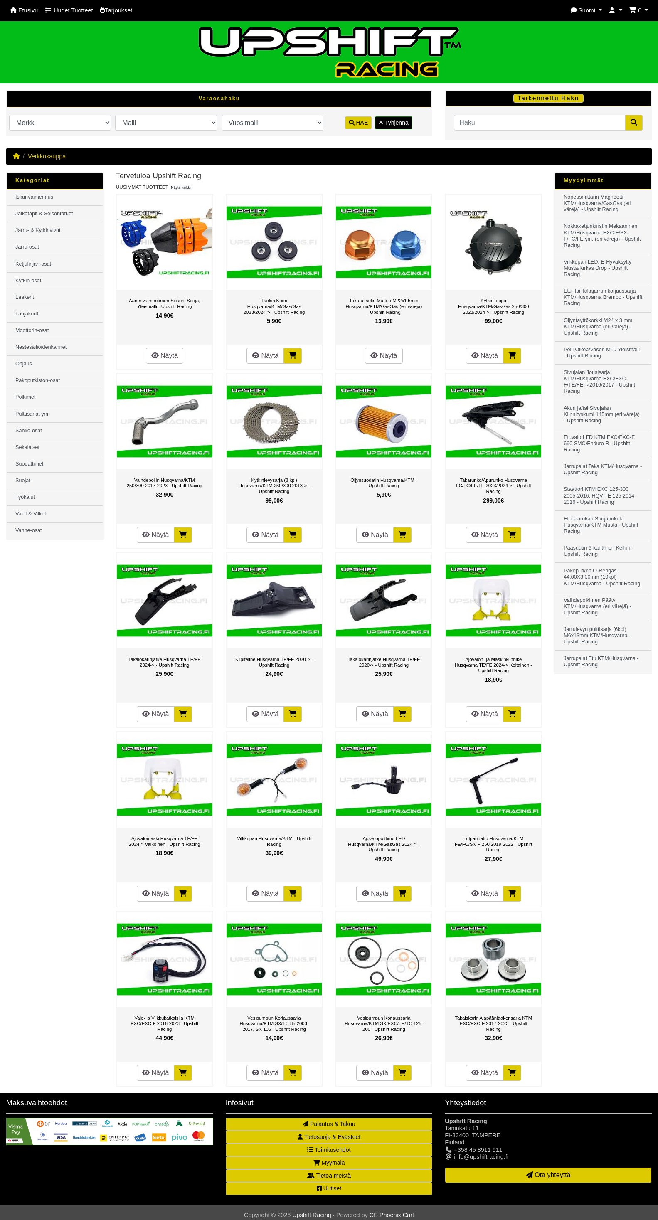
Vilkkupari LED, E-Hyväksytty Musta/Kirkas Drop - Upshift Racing (597, 268)
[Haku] (540, 123)
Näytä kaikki (180, 187)
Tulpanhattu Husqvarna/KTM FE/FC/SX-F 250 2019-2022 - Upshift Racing (493, 844)
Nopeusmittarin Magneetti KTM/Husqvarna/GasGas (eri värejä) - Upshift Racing (597, 203)
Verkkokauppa (47, 156)
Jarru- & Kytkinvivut (37, 230)
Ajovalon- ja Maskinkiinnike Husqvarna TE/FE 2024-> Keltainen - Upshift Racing (493, 665)
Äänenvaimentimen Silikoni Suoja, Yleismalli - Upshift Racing (164, 303)
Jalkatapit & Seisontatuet (44, 214)
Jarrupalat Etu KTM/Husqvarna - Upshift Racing (601, 662)
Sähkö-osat (28, 431)
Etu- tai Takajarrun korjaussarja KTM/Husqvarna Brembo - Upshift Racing (603, 297)
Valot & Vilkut (30, 514)
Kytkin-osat (28, 280)
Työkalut (25, 497)
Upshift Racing (311, 1215)
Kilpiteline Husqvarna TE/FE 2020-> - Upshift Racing (274, 662)
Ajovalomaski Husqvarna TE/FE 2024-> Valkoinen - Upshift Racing (164, 841)
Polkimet (25, 397)
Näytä (164, 355)
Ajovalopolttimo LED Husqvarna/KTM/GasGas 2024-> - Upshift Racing (383, 844)
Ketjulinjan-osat (33, 264)
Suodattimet (29, 464)
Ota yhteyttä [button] (548, 1174)
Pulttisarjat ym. (32, 414)
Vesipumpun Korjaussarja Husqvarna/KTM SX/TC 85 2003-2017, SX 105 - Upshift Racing (273, 1023)
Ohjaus (23, 364)
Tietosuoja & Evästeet (329, 1137)
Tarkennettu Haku (548, 98)
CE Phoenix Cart (392, 1215)
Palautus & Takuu (329, 1124)
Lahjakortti (27, 314)
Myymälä (329, 1162)
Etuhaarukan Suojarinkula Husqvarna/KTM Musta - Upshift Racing (601, 525)
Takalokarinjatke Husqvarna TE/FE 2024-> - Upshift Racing (164, 662)
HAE (358, 122)
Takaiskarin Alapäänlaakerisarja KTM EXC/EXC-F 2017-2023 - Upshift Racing (493, 1023)
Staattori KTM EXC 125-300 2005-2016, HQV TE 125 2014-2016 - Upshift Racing (600, 495)
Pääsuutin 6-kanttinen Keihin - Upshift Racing (598, 551)
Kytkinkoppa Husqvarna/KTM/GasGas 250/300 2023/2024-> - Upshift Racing (493, 306)
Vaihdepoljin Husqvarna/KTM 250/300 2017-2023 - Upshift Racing (164, 483)
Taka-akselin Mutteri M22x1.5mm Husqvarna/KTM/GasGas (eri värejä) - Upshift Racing (383, 306)
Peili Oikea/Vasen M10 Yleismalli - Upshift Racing (602, 353)
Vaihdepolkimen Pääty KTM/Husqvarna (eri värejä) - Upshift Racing (597, 606)
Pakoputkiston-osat (37, 380)
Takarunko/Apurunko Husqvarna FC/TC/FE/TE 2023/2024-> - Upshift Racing (493, 486)
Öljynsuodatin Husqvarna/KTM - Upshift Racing (383, 483)
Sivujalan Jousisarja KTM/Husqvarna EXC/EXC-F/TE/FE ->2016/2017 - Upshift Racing (599, 382)
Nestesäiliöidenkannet (41, 347)
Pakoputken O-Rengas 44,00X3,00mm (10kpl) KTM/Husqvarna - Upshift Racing (602, 577)
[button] (586, 10)
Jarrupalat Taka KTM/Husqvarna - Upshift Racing (603, 469)
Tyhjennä (393, 122)
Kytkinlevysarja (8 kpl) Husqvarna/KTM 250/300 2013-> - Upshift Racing (274, 486)
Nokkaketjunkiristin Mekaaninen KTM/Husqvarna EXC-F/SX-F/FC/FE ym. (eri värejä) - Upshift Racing (602, 235)
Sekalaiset (27, 447)
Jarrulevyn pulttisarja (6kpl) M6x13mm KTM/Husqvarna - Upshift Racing (597, 635)
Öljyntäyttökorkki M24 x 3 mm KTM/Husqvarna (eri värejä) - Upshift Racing (598, 327)
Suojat (22, 480)
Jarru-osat (27, 247)
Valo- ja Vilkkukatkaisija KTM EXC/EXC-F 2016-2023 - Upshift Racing (164, 1023)
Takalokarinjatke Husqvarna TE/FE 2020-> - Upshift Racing (383, 662)
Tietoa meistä (329, 1175)
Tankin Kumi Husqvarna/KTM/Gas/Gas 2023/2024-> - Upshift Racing (274, 306)
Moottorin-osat (32, 330)
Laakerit (24, 297)
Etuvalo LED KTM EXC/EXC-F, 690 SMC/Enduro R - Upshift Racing (600, 443)
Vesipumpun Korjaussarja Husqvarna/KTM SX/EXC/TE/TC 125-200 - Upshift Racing (384, 1023)
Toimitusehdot (328, 1149)
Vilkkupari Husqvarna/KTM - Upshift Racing (274, 841)
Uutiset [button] (329, 1188)
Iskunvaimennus (34, 197)
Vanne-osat (28, 530)
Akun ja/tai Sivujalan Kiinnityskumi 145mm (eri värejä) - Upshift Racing (602, 414)
